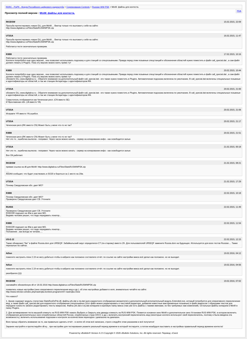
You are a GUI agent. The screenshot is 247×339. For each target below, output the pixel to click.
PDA (239, 11)
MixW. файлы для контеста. (57, 13)
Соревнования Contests (78, 7)
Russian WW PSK (100, 7)
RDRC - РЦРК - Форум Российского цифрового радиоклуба (35, 7)
